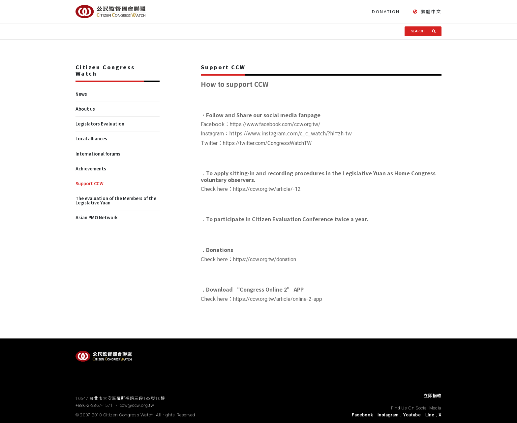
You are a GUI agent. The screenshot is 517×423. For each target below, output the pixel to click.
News (81, 94)
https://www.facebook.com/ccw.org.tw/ (275, 124)
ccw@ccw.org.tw (137, 405)
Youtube (412, 414)
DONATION (386, 11)
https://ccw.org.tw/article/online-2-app (277, 299)
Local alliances (91, 138)
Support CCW (90, 183)
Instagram (388, 414)
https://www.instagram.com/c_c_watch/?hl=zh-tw (290, 133)
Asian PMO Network (97, 217)
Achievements (91, 168)
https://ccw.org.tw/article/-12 (267, 189)
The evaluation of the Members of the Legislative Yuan (116, 200)
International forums (98, 154)
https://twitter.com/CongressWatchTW (267, 143)
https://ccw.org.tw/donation (264, 259)
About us (85, 109)
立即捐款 (432, 396)
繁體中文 (427, 11)
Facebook (362, 414)
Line (429, 414)
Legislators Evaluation (100, 124)
